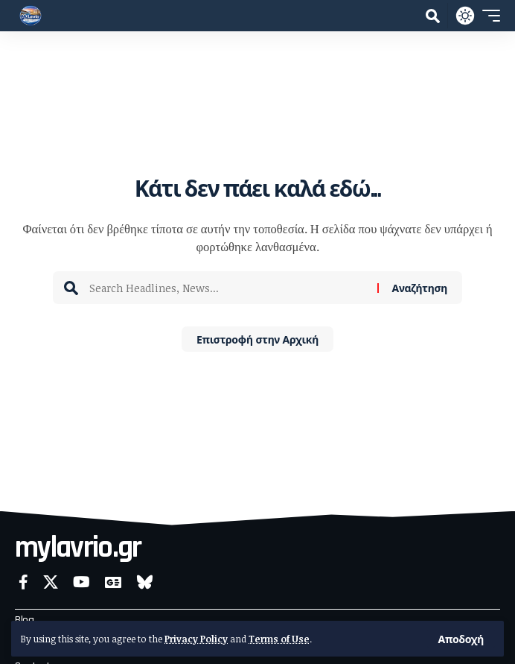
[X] (50, 582)
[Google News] (113, 582)
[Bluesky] (144, 582)
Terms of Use (279, 638)
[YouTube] (81, 582)
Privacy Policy (196, 638)
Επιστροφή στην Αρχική (257, 339)
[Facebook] (23, 582)
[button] (461, 639)
